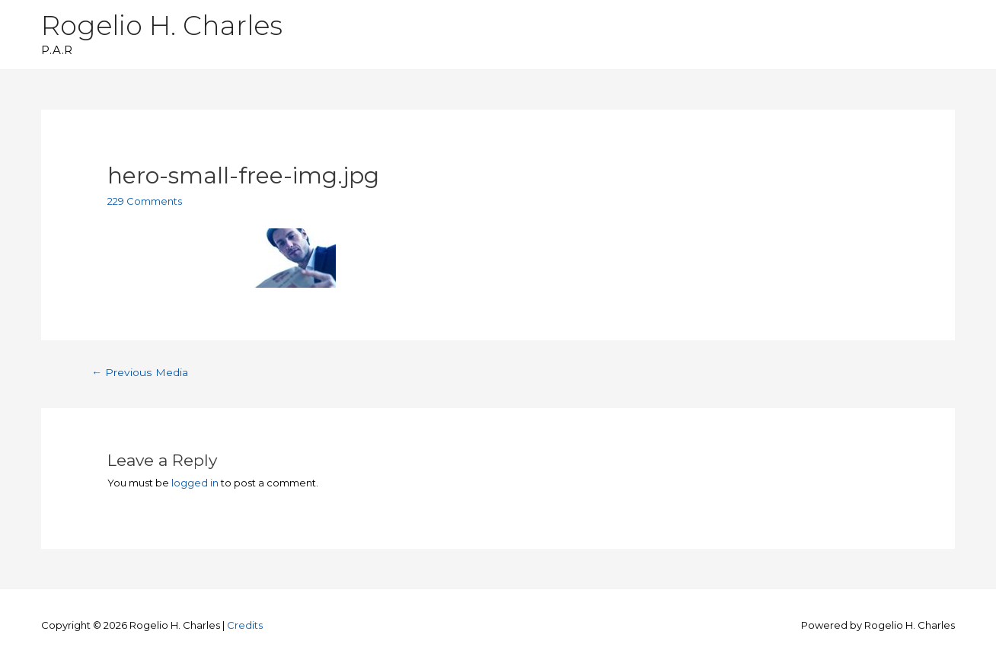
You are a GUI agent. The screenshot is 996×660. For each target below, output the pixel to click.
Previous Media (139, 372)
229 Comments (144, 201)
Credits (245, 625)
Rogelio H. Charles (162, 25)
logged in (195, 483)
